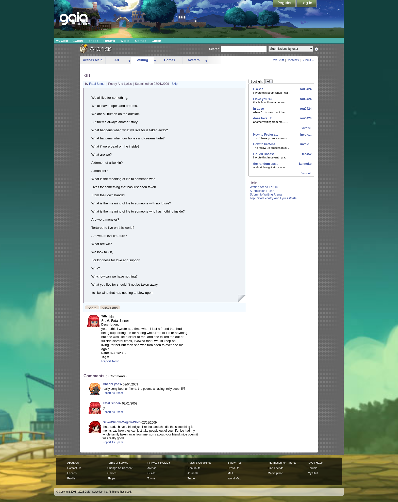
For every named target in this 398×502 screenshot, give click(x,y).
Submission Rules (262, 191)
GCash (78, 41)
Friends (72, 473)
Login (306, 4)
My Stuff (278, 60)
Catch (156, 41)
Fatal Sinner (97, 84)
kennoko (305, 164)
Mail (230, 473)
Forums (109, 41)
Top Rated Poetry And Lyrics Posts (273, 198)
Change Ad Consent (119, 467)
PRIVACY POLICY (159, 462)
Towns (151, 478)
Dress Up (233, 467)
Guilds (151, 473)
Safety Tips (235, 462)
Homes (169, 60)
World (124, 41)
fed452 (306, 154)
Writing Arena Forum (264, 187)
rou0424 (305, 89)
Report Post (110, 361)
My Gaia (62, 41)
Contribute (194, 467)
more (129, 60)
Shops (93, 41)
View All (306, 127)
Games (140, 41)
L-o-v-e (258, 89)
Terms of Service (117, 462)
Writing (142, 60)
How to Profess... (265, 134)
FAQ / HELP (315, 462)
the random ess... (265, 164)
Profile (71, 478)
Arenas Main (92, 60)
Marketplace (275, 473)
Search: (214, 49)
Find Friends (275, 467)
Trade (191, 478)
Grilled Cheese (264, 154)
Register (284, 4)
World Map (234, 478)
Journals (193, 473)
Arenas (151, 467)
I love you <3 (262, 99)
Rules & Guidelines (199, 462)
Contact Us (74, 467)
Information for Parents (282, 462)
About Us (73, 462)
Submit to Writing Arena (266, 194)
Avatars (194, 60)
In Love (258, 108)
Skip (174, 84)
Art (116, 60)
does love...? (262, 118)
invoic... (305, 134)
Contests (293, 60)
